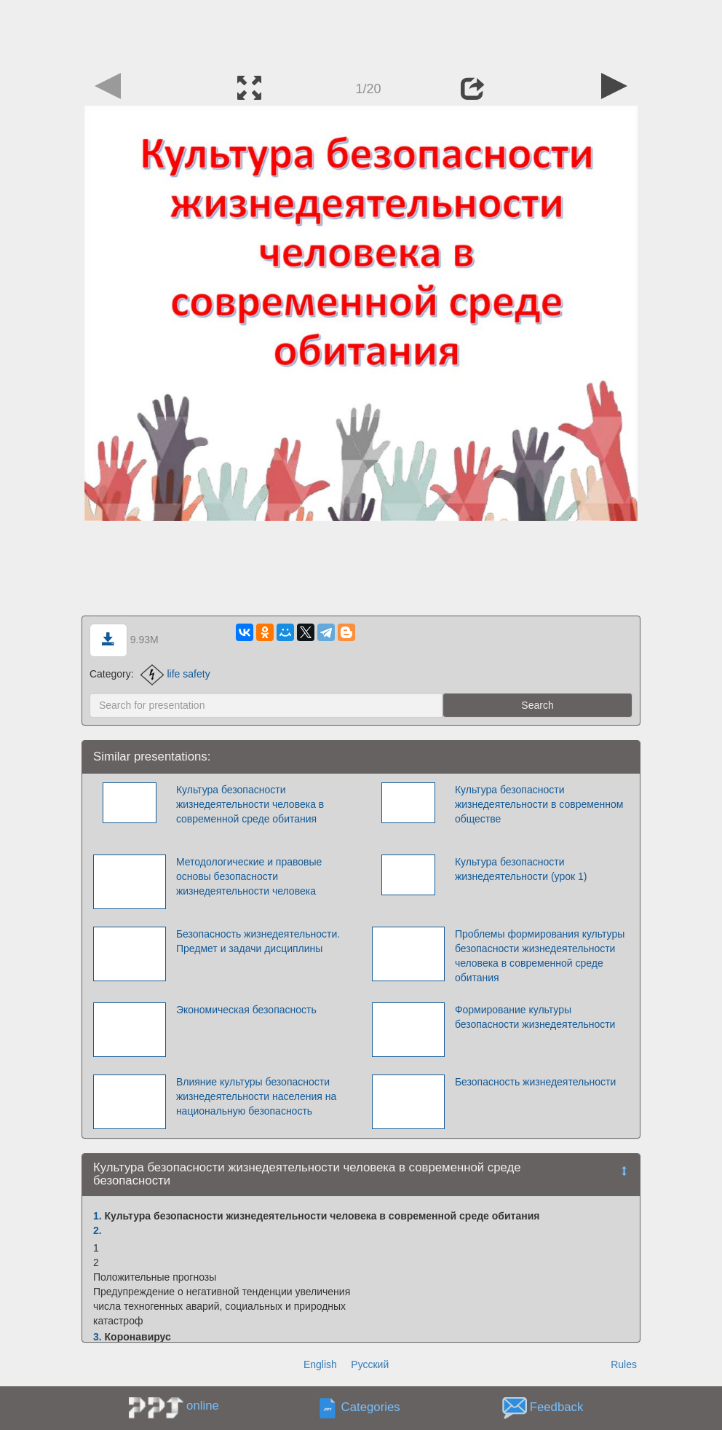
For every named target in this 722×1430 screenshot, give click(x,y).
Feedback (557, 1407)
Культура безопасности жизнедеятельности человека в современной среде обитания (250, 804)
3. (97, 1337)
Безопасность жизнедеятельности (535, 1082)
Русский (370, 1364)
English (320, 1364)
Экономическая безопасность (246, 1009)
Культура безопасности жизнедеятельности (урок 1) (521, 869)
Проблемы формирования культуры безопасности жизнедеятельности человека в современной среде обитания (539, 955)
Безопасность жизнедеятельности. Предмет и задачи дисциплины (258, 941)
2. (97, 1230)
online (202, 1406)
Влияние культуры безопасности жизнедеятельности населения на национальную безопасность (256, 1096)
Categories (370, 1407)
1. (97, 1216)
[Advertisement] (361, 33)
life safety (175, 674)
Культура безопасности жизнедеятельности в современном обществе (539, 804)
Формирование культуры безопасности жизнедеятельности (535, 1017)
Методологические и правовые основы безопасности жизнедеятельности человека (249, 876)
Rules (624, 1364)
